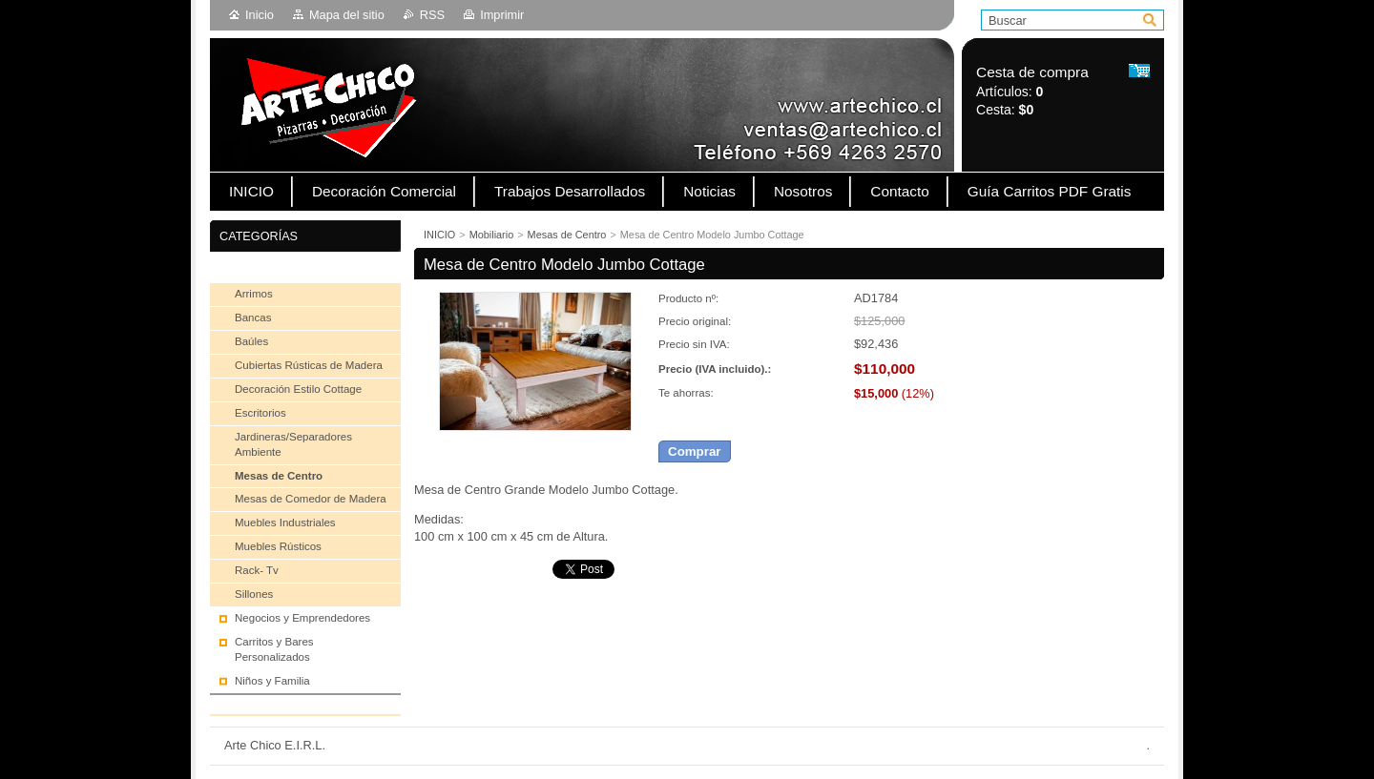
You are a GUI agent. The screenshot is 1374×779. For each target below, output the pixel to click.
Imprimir (502, 15)
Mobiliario (491, 234)
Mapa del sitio (347, 15)
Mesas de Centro (567, 234)
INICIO (439, 234)
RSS (432, 15)
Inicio (259, 15)
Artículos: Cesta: (1032, 91)
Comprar (694, 451)
